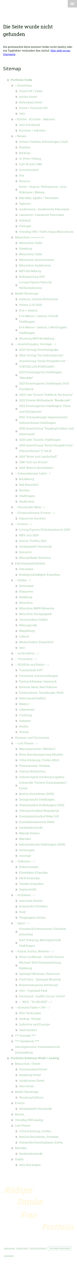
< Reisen (20, 136)
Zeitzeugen (27, 850)
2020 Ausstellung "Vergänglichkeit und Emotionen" (46, 431)
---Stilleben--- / (25, 895)
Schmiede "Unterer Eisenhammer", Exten (43, 785)
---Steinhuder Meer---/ (30, 507)
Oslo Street (26, 1086)
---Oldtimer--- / (25, 861)
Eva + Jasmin (28, 310)
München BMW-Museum (36, 608)
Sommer (25, 721)
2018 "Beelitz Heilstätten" (36, 468)
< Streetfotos (23, 85)
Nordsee (24, 147)
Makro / (24, 704)
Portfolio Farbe (21, 80)
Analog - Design (30, 1019)
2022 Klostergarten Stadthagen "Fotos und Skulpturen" (44, 408)
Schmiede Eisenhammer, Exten (41, 1142)
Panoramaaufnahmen (30, 563)
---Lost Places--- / (26, 743)
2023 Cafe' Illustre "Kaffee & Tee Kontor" (46, 395)
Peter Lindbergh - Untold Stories (41, 957)
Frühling (25, 715)
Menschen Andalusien (35, 265)
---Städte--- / (23, 580)
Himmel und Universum (32, 737)
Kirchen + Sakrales (32, 130)
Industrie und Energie (34, 1024)
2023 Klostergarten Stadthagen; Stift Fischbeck (44, 386)
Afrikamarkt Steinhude (35, 546)
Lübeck (24, 636)
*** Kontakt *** (25, 1035)
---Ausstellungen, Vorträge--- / (35, 344)
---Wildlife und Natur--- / (32, 664)
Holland (24, 220)
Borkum (24, 153)
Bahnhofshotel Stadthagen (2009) (42, 844)
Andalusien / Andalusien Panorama (44, 209)
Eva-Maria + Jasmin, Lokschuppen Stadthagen (43, 330)
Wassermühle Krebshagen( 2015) (41, 805)
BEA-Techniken (30, 1013)
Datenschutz (22, 1248)
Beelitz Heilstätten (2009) (36, 794)
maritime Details (31, 900)
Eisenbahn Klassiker (33, 872)
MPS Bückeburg (30, 271)
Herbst (23, 726)
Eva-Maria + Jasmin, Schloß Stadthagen (38, 318)
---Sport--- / (22, 923)
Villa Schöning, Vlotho (35, 1131)
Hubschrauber (29, 867)
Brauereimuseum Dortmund (38, 985)
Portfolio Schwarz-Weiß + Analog (35, 1058)
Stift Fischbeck (29, 125)
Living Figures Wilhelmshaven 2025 (44, 529)
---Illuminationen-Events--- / (35, 513)
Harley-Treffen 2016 (32, 541)
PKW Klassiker (29, 878)
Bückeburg (26, 479)
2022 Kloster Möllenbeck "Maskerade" (45, 400)
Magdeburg (27, 631)
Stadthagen (27, 496)
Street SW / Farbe (31, 91)
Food (22, 912)
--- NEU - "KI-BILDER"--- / (35, 1002)
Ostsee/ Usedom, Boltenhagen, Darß (43, 142)
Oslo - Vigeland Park (33, 990)
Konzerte (25, 552)
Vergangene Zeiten (32, 917)
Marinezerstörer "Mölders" (37, 749)
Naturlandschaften (32, 698)
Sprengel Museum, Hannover (39, 974)
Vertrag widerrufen (59, 1248)
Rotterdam (26, 586)
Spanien (25, 203)
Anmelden (9, 1255)
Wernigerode (28, 625)
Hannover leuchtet (32, 518)
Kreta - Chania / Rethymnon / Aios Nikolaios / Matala (42, 189)
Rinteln (24, 490)
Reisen (19, 1114)
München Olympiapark (35, 614)
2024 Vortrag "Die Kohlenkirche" (41, 355)
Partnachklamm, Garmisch (38, 681)
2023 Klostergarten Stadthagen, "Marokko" (40, 375)
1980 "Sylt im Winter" (33, 462)
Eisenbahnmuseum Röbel (37, 822)
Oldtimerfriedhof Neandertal (39, 811)
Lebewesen (27, 709)
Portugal (25, 226)
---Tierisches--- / (26, 659)
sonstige (25, 856)
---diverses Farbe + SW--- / (32, 1007)
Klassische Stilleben (33, 906)
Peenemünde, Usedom (34, 766)
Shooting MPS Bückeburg (36, 338)
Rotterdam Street (30, 102)
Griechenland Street (33, 1069)
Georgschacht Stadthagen (37, 799)
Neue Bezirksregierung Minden (41, 754)
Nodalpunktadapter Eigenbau (39, 574)
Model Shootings (26, 293)
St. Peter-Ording (30, 158)
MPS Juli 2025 (29, 535)
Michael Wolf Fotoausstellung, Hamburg (40, 965)
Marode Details (29, 833)
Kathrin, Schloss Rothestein (38, 299)
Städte (19, 1159)
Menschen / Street (27, 1064)
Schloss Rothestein (32, 771)
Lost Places (22, 1125)
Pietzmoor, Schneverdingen (38, 676)
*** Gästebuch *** (27, 1041)
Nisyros (24, 181)
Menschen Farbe (30, 243)
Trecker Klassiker (31, 884)
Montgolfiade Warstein (35, 558)
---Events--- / (23, 524)
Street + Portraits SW (33, 108)
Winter (24, 732)
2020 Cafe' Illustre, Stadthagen (40, 439)
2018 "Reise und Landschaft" (38, 456)
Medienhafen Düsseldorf (36, 642)
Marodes (25, 839)
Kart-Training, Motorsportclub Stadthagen (40, 942)
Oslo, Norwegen (30, 1165)
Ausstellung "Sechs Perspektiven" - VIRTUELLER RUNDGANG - (43, 363)
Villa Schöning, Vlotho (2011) (39, 760)
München (26, 603)
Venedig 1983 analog (29, 1120)
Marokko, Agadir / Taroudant (39, 198)
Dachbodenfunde (31, 827)
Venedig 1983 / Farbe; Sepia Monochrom (46, 231)
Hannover (26, 591)
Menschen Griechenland (36, 260)
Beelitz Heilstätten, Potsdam (39, 1137)
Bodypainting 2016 (32, 276)
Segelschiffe (27, 889)
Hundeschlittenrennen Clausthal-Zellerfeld (43, 931)
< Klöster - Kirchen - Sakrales (35, 119)
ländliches (26, 501)
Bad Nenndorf (28, 484)
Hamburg (25, 248)
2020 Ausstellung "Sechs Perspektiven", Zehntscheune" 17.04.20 (46, 448)
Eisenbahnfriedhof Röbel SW (39, 816)
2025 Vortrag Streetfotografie (38, 350)
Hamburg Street (30, 1075)
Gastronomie (28, 1030)
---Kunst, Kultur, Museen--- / (34, 951)
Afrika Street (28, 97)
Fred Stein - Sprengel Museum (40, 979)
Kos (21, 175)
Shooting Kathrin (31, 1097)
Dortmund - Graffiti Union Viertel (42, 996)
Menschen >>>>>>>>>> (29, 237)
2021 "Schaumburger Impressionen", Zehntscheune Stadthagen (44, 420)
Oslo (22, 113)
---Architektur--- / (27, 653)
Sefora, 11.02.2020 (30, 305)
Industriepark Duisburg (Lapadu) (41, 777)
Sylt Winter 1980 (30, 164)
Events (20, 1103)
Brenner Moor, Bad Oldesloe (38, 687)
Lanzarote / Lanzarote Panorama (41, 215)
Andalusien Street (31, 1080)
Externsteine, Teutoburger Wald (41, 692)
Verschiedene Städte (33, 619)
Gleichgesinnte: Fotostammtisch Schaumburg (37, 1049)
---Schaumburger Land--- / (32, 473)
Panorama (26, 569)
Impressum (9, 1248)
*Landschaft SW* (31, 670)
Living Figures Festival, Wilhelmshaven (35, 285)
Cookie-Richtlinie (37, 1248)
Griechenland (28, 170)
